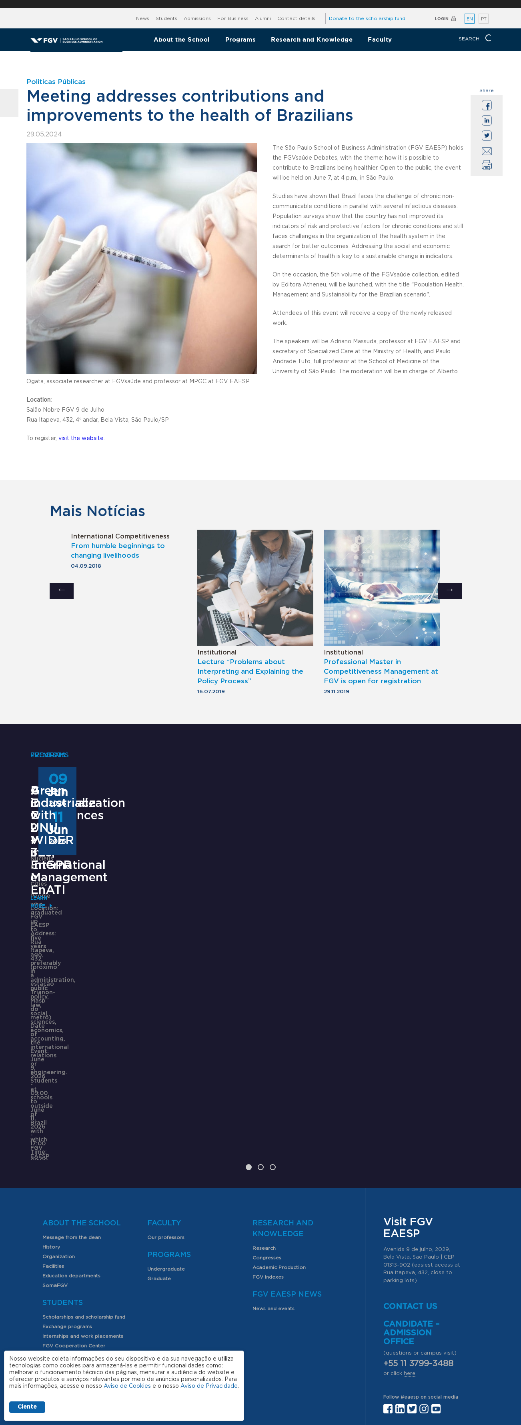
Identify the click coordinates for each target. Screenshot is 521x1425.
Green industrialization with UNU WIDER (420, 943)
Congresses (266, 1158)
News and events (273, 1209)
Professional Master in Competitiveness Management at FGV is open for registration (381, 671)
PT (484, 19)
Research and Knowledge (312, 39)
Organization (58, 1157)
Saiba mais (209, 1030)
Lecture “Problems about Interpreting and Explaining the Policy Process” (250, 671)
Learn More (47, 1051)
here (409, 1274)
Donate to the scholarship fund (367, 18)
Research (264, 1149)
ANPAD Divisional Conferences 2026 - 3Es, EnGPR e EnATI (253, 943)
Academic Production (279, 1168)
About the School (182, 39)
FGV (254, 4)
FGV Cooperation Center (73, 1246)
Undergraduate (166, 1169)
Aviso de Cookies (127, 1386)
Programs (240, 39)
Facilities (53, 1167)
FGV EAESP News (287, 1195)
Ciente (27, 1407)
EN (470, 19)
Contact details (296, 18)
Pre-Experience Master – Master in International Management (84, 949)
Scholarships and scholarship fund (83, 1217)
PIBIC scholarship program (75, 1265)
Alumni (263, 18)
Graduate (159, 1179)
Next (450, 591)
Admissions (197, 18)
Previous (62, 591)
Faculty (380, 39)
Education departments (71, 1176)
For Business (232, 18)
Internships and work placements (82, 1237)
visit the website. (81, 438)
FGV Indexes (268, 1177)
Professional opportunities (75, 1275)
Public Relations (285, 1357)
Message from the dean (71, 1138)
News (142, 18)
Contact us (410, 1208)
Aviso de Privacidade (209, 1386)
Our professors (165, 1138)
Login (442, 18)
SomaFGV (55, 1186)
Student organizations (69, 1256)
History (51, 1147)
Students (166, 18)
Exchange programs (67, 1227)
